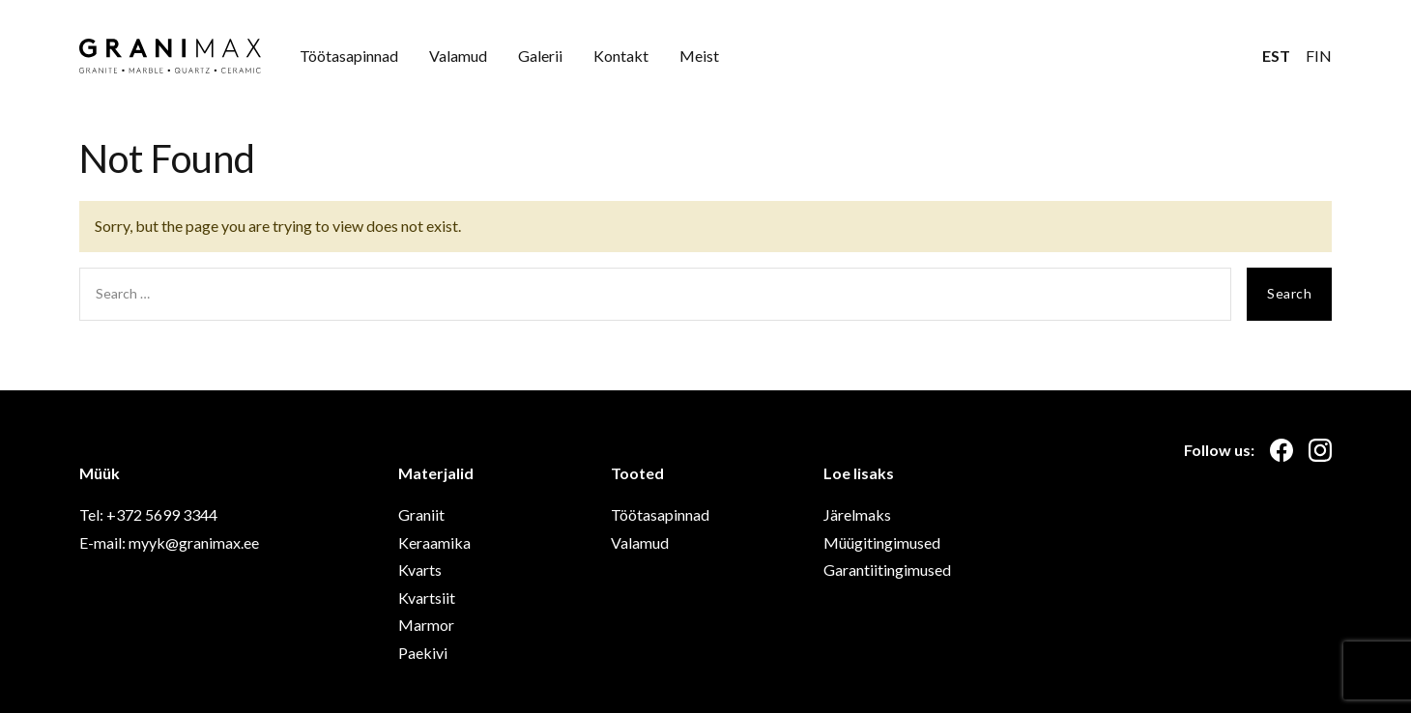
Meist (699, 55)
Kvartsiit (426, 597)
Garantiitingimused (887, 569)
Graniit (421, 514)
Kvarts (420, 569)
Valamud (458, 55)
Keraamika (434, 542)
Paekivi (422, 652)
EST (1276, 55)
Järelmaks (857, 514)
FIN (1319, 55)
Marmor (426, 624)
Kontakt (620, 55)
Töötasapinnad (349, 55)
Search (1289, 293)
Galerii (540, 55)
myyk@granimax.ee (194, 542)
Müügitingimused (881, 542)
